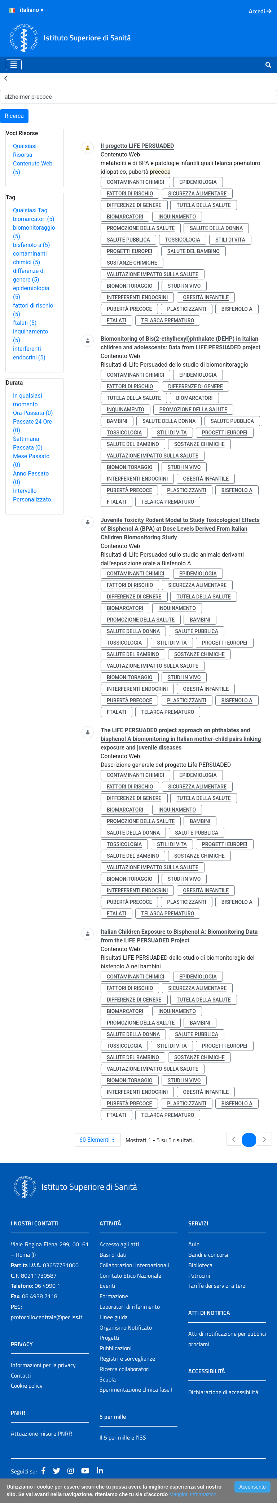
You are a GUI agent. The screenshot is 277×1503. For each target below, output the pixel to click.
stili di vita (230, 240)
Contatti (21, 1375)
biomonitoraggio (130, 286)
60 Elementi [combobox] (99, 1140)
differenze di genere (134, 205)
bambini (117, 421)
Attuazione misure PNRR (41, 1433)
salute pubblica (128, 240)
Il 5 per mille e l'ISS (123, 1437)
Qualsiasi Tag (30, 210)
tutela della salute (203, 205)
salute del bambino (193, 251)
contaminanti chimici (135, 182)
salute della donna (216, 228)
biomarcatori (33, 219)
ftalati (24, 322)
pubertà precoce (129, 309)
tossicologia (182, 240)
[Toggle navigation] (14, 64)
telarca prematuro (167, 320)
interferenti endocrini (137, 297)
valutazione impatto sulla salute (152, 274)
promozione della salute (141, 228)
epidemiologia (197, 182)
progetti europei (129, 251)
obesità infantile (206, 297)
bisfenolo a (31, 245)
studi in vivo (184, 286)
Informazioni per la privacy (43, 1365)
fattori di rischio (130, 193)
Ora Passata (33, 413)
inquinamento (177, 217)
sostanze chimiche (132, 263)
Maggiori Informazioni (193, 1494)
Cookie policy (27, 1385)
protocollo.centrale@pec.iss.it (47, 1317)
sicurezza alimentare (197, 193)
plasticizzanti (186, 309)
